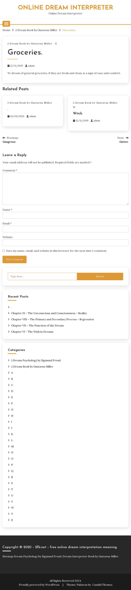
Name (7, 209)
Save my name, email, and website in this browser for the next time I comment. (56, 250)
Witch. (78, 113)
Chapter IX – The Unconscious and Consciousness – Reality (49, 313)
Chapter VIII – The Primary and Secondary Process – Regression (52, 319)
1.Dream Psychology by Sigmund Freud (36, 360)
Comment (10, 170)
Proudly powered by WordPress (39, 584)
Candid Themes (102, 584)
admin (31, 65)
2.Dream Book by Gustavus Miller (30, 43)
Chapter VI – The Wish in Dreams (32, 331)
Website (8, 237)
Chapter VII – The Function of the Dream (37, 325)
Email (7, 223)
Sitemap (8, 556)
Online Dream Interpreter (65, 8)
